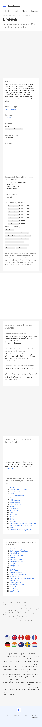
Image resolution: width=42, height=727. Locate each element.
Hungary (6, 669)
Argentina (6, 656)
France (17, 666)
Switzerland (37, 682)
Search (15, 11)
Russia (35, 677)
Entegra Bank (14, 566)
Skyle (11, 527)
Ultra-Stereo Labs (16, 510)
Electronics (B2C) (11, 109)
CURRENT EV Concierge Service (21, 529)
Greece (29, 666)
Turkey (17, 690)
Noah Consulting (16, 549)
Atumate (13, 521)
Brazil (29, 656)
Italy (34, 669)
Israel (29, 669)
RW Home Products (17, 496)
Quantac (13, 517)
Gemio (12, 487)
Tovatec (12, 568)
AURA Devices (15, 502)
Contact (34, 11)
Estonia (5, 666)
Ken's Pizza (14, 570)
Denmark (36, 661)
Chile (10, 661)
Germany (24, 666)
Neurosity (13, 498)
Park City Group (15, 583)
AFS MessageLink (16, 491)
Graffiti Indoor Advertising (19, 551)
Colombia (24, 661)
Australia (12, 656)
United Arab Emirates (30, 687)
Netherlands (25, 674)
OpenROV (13, 515)
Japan (5, 674)
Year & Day (14, 589)
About (24, 11)
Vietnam (12, 695)
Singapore (6, 682)
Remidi (12, 494)
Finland (11, 666)
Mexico (17, 674)
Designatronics (15, 576)
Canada (5, 661)
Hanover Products (16, 555)
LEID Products (15, 500)
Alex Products (14, 591)
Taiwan (5, 690)
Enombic (13, 557)
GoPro (12, 519)
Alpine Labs (14, 508)
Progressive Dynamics (18, 574)
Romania (30, 677)
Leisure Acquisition (16, 561)
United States (10, 118)
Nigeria (35, 674)
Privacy (26, 715)
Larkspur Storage (16, 572)
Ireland (23, 669)
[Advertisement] (21, 54)
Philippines (12, 677)
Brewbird (13, 506)
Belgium (23, 656)
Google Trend (10, 468)
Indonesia (18, 669)
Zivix (11, 513)
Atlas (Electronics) (16, 504)
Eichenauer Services (17, 585)
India (10, 669)
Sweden (30, 682)
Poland (17, 677)
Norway (5, 677)
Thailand (12, 690)
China (17, 661)
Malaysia (12, 674)
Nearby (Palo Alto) (16, 559)
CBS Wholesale (15, 553)
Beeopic (12, 564)
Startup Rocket (15, 587)
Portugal (24, 677)
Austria (17, 656)
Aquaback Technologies (18, 489)
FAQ (7, 11)
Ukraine (23, 690)
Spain (23, 682)
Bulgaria (36, 656)
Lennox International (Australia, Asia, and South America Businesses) (23, 524)
